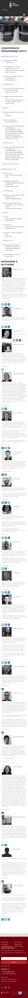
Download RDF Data (6, 946)
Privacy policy (18, 944)
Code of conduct (18, 946)
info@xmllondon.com (10, 973)
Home (3, 31)
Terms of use (18, 942)
